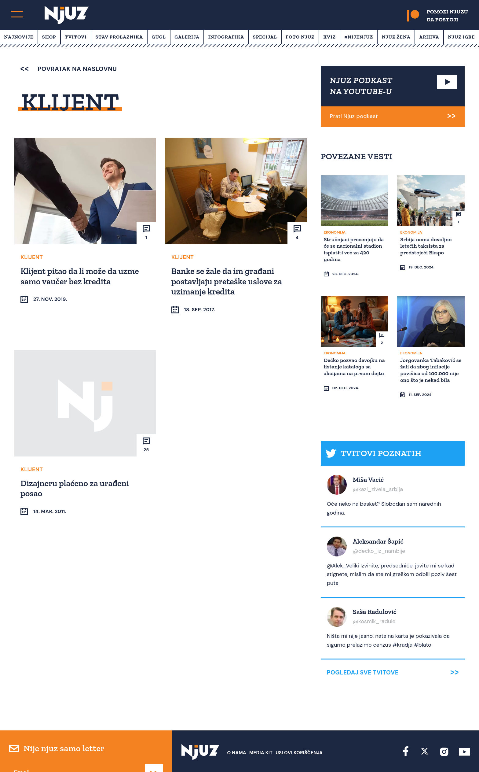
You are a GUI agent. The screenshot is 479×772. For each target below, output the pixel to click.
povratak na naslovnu (68, 69)
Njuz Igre (461, 37)
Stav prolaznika (119, 37)
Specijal (265, 37)
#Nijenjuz (359, 37)
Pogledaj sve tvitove (363, 649)
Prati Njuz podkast (354, 116)
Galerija (186, 37)
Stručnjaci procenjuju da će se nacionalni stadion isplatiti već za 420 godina (352, 248)
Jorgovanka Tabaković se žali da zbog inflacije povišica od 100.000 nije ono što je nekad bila (430, 358)
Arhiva (429, 37)
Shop (49, 37)
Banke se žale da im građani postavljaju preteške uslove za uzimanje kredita (227, 281)
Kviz (329, 37)
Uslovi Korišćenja (299, 729)
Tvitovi (76, 37)
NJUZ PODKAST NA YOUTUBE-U (361, 85)
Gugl (159, 37)
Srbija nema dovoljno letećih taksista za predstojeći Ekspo (426, 245)
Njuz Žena (396, 37)
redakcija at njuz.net (265, 756)
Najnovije (18, 37)
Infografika (226, 37)
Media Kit (260, 729)
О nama (236, 729)
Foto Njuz (300, 37)
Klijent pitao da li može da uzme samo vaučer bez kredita (80, 276)
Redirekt (459, 756)
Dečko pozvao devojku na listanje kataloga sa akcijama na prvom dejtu (352, 358)
